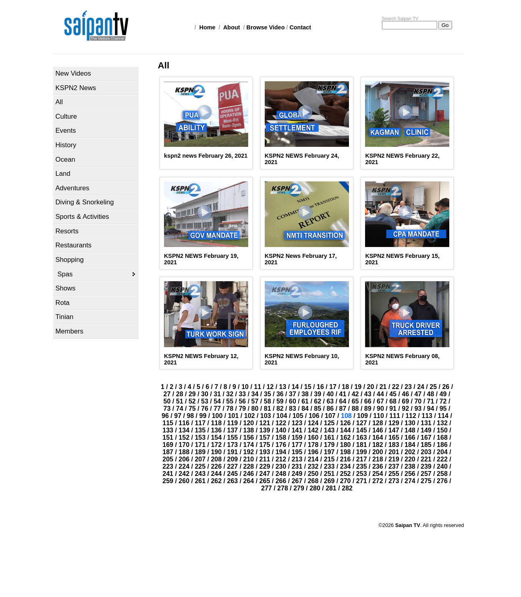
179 (329, 444)
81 (267, 408)
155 (232, 437)
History (66, 145)
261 (200, 481)
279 (298, 488)
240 (442, 466)
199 (361, 452)
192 (248, 452)
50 (167, 401)
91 (392, 408)
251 (329, 473)
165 (393, 437)
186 (442, 444)
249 (297, 473)
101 (233, 415)
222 (442, 459)
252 (345, 473)
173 (232, 444)
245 (232, 473)
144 (345, 430)
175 (264, 444)
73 (167, 408)
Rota (63, 303)
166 (410, 437)
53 (204, 401)
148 (410, 430)
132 (442, 423)
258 (442, 473)
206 (184, 459)
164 (377, 437)
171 (200, 444)
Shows (66, 288)
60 (292, 401)
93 (417, 408)
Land (63, 173)
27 (167, 394)
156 (248, 437)
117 (200, 423)
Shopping (70, 260)
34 (255, 394)
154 (216, 437)
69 (405, 401)
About (231, 27)
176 (281, 444)
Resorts (67, 231)
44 (380, 394)
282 (347, 488)
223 (167, 466)
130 (410, 423)
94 (430, 408)
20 (370, 386)
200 (377, 452)
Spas (65, 274)
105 (298, 415)
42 (355, 394)
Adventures (72, 188)
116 (184, 423)
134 (184, 430)
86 (330, 408)
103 (265, 415)
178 (313, 444)
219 (393, 459)
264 (248, 481)
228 (248, 466)
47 (417, 394)
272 (377, 481)
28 (179, 394)
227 (232, 466)
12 (270, 386)
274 (410, 481)
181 (361, 444)
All (59, 102)
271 (361, 481)
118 (216, 423)
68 (392, 401)
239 (426, 466)
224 (184, 466)
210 (248, 459)
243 (200, 473)
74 (179, 408)
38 (305, 394)
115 (167, 423)
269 (329, 481)
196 (313, 452)
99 (203, 415)
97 (177, 415)
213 (297, 459)
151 (167, 437)
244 (216, 473)
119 (232, 423)
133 (167, 430)
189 (200, 452)
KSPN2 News (76, 88)
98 (190, 415)
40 (330, 394)
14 (295, 386)
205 (167, 459)
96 (165, 415)
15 (307, 386)
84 (305, 408)
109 (362, 415)
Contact (300, 27)
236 (377, 466)
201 (393, 452)
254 (377, 473)
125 (329, 423)
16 (320, 386)
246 (248, 473)
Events (66, 130)
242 (184, 473)
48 (430, 394)
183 (393, 444)
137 (232, 430)
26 (445, 386)
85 (317, 408)
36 (280, 394)
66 (368, 401)
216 (345, 459)
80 (255, 408)
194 (281, 452)
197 (329, 452)
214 (313, 459)
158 (281, 437)
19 (357, 386)
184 (410, 444)
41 (343, 394)
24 (420, 386)
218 (377, 459)
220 (410, 459)
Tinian (65, 317)
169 (167, 444)
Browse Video (266, 27)
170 (184, 444)
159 (297, 437)
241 (167, 473)
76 (204, 408)
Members (69, 331)
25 (433, 386)
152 (184, 437)
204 (442, 452)
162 (345, 437)
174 (248, 444)
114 (443, 415)
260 (184, 481)
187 (167, 452)
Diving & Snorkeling (85, 202)
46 (405, 394)
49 (443, 394)
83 (292, 408)
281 (331, 488)
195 (297, 452)
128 (377, 423)
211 (264, 459)
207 (200, 459)
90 (380, 408)
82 (280, 408)
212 (281, 459)
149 (426, 430)
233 (329, 466)
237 (393, 466)
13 (282, 386)
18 (345, 386)
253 (361, 473)
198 (345, 452)
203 (426, 452)
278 (282, 488)
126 (345, 423)
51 (179, 401)
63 (330, 401)
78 (229, 408)
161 (329, 437)
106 (314, 415)
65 (355, 401)
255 (393, 473)
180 (345, 444)
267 (297, 481)
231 (297, 466)
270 (345, 481)
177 (297, 444)
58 (267, 401)
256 (410, 473)
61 (305, 401)
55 (229, 401)
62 (317, 401)
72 (443, 401)
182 (377, 444)
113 (426, 415)
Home (207, 27)
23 (408, 386)
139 (264, 430)
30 (204, 394)
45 (392, 394)
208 (216, 459)
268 (313, 481)
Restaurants (74, 245)
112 (410, 415)
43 (368, 394)
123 (297, 423)
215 (329, 459)
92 (405, 408)
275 (426, 481)
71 (430, 401)
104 (281, 415)
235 (361, 466)
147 (393, 430)
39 (317, 394)
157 (264, 437)
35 (267, 394)
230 (281, 466)
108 (346, 415)
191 (232, 452)
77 (217, 408)
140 (281, 430)
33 (242, 394)
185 (426, 444)
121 (264, 423)
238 (410, 466)
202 (410, 452)
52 (192, 401)
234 (345, 466)
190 (216, 452)
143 (329, 430)
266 (281, 481)
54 (217, 401)
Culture (66, 116)
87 (343, 408)
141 (297, 430)
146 (377, 430)
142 (313, 430)
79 (242, 408)
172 (216, 444)
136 (216, 430)
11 (257, 386)
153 (200, 437)
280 (314, 488)
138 (248, 430)
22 (395, 386)
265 (264, 481)
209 (232, 459)
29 (192, 394)
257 (426, 473)
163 (361, 437)
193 (264, 452)
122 (281, 423)
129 (393, 423)
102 (249, 415)
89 (368, 408)
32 (229, 394)
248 (281, 473)
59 (280, 401)
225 (200, 466)
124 (313, 423)
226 (216, 466)
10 (245, 386)
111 (394, 415)
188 (184, 452)
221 (426, 459)
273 (393, 481)
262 (216, 481)
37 (292, 394)
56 (242, 401)
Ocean (65, 159)
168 (442, 437)
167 (426, 437)
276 (442, 481)
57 (255, 401)
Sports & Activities (82, 216)
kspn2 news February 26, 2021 (205, 155)
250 (313, 473)
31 (217, 394)
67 (380, 401)
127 (361, 423)
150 (442, 430)
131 (426, 423)
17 (332, 386)
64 (343, 401)
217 (361, 459)
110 (378, 415)
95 (443, 408)
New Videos (73, 73)
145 (361, 430)
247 (264, 473)
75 (192, 408)
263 (232, 481)
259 (167, 481)
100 (217, 415)
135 (200, 430)
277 (266, 488)
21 (383, 386)
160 (313, 437)
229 (264, 466)
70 (417, 401)
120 (248, 423)
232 (313, 466)
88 (355, 408)
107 (330, 415)
